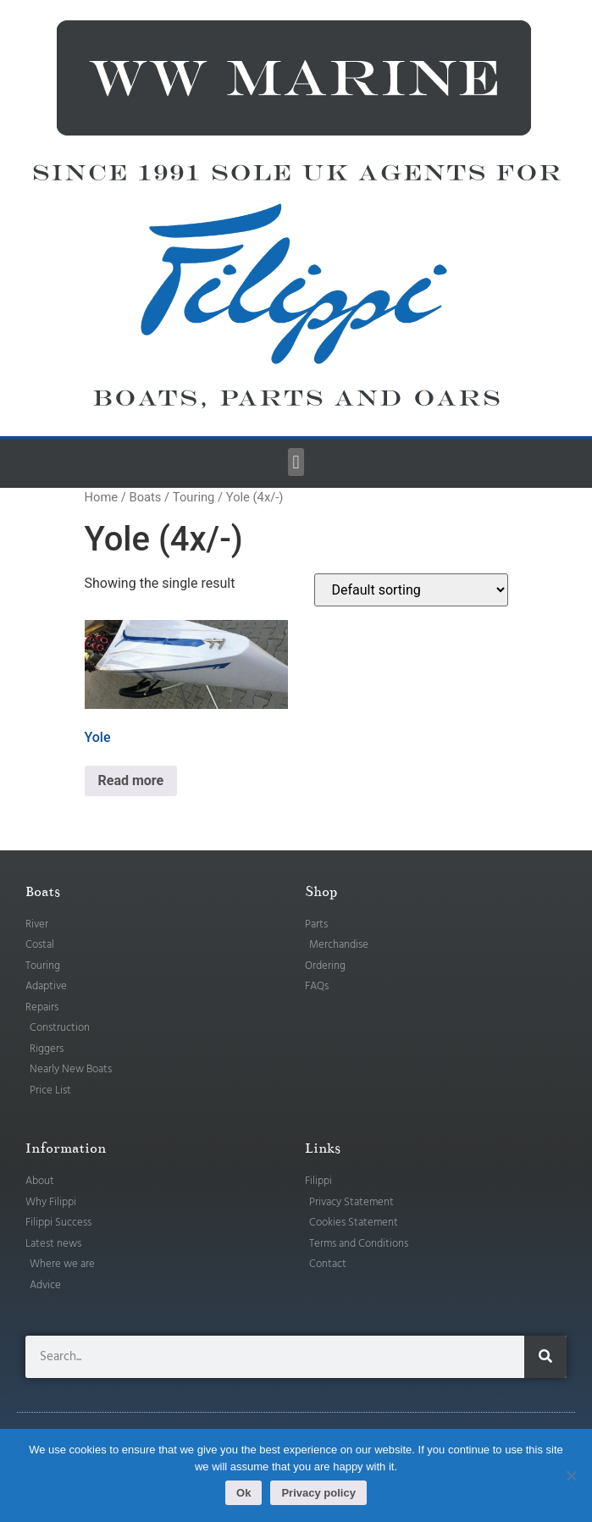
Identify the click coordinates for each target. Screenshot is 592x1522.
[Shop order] (411, 589)
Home (102, 497)
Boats (145, 497)
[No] (570, 1475)
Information (65, 1148)
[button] (296, 462)
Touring (194, 497)
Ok (243, 1492)
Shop (321, 891)
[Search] (545, 1357)
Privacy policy (318, 1492)
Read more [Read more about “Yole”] (131, 780)
